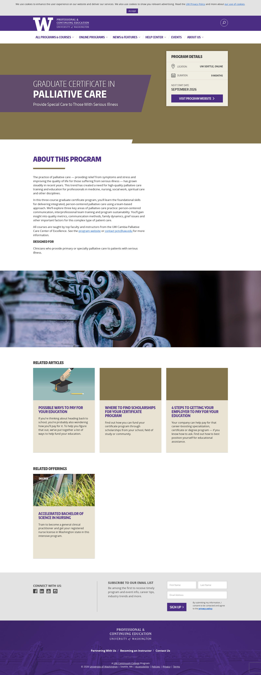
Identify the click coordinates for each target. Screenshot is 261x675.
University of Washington (104, 666)
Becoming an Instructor (136, 651)
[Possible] (64, 384)
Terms (176, 666)
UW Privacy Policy (195, 4)
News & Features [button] (124, 37)
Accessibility (142, 666)
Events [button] (176, 37)
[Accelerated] (64, 490)
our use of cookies (235, 4)
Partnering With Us (103, 651)
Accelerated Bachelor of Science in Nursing (61, 515)
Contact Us (163, 651)
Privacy (166, 666)
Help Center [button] (154, 37)
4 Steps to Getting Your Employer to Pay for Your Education (195, 411)
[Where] (130, 384)
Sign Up (177, 607)
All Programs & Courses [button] (53, 37)
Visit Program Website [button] (197, 98)
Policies (156, 666)
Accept (132, 10)
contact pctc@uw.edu (118, 231)
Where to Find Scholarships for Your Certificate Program (130, 411)
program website (90, 231)
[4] (197, 384)
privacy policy (205, 608)
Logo (33, 17)
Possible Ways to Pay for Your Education (60, 409)
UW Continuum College (126, 663)
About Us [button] (194, 37)
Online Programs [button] (92, 37)
